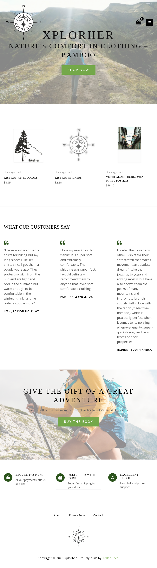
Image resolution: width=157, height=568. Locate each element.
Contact (98, 515)
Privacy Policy (77, 515)
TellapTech (110, 557)
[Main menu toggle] (149, 22)
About (58, 515)
